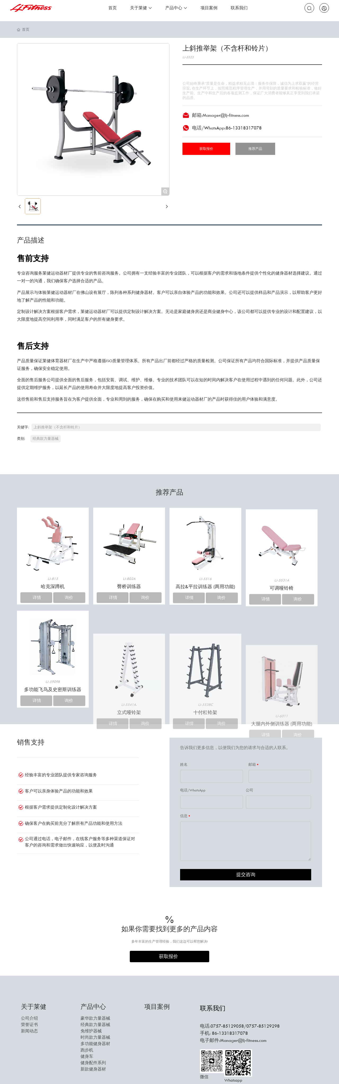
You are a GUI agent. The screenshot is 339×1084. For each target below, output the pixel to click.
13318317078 (233, 1033)
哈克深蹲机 (53, 656)
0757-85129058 (227, 1026)
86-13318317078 (244, 128)
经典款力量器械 (46, 438)
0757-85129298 (263, 1026)
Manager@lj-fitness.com (226, 115)
